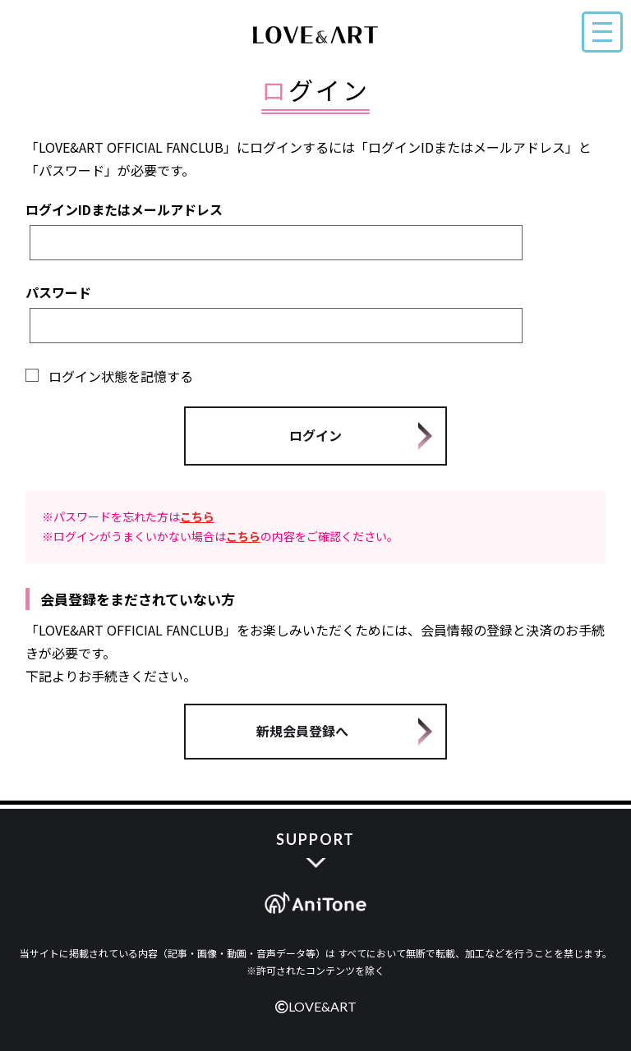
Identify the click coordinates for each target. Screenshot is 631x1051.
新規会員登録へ (302, 731)
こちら (197, 516)
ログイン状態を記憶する (109, 376)
